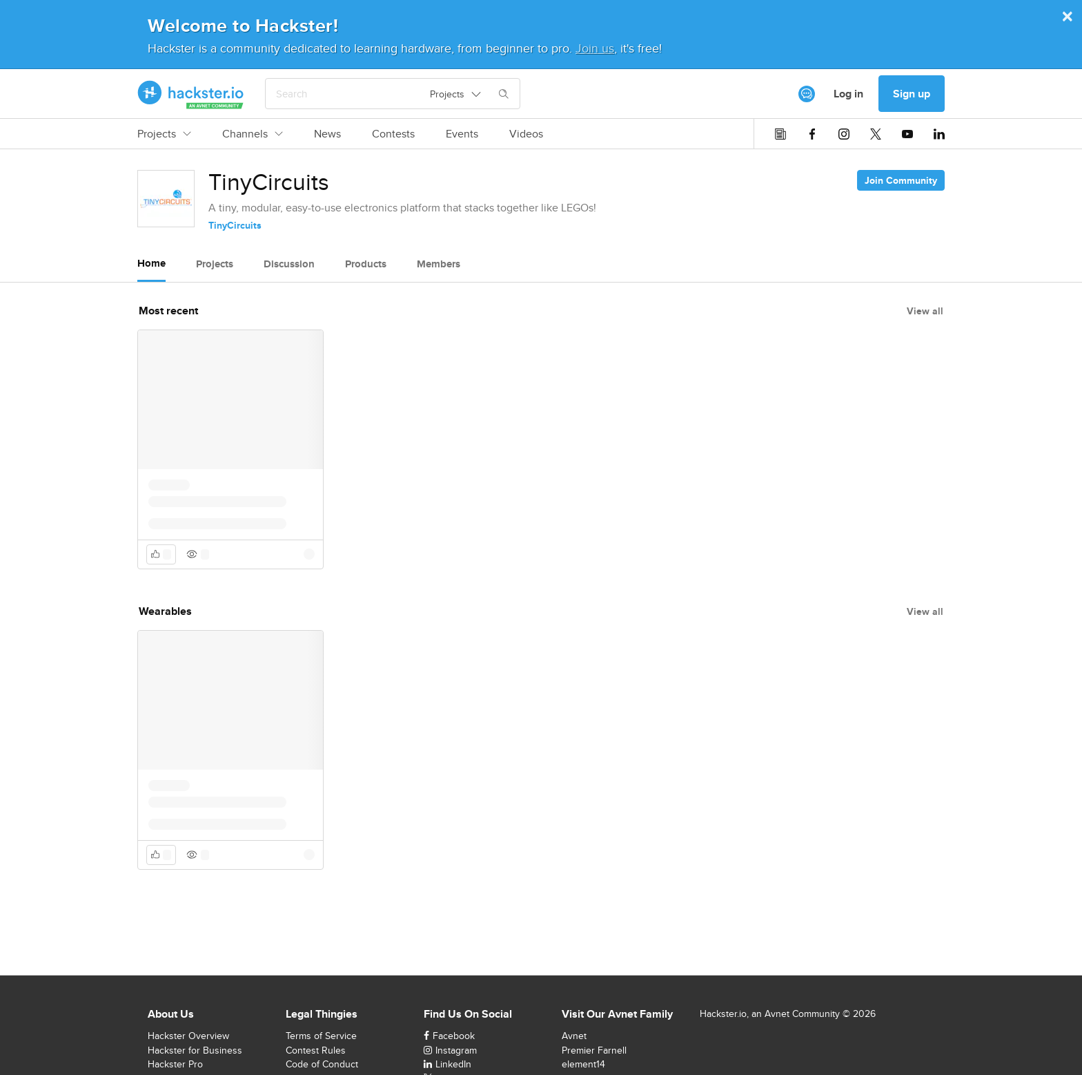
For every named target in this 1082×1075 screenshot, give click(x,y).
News (327, 134)
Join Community (901, 180)
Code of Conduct (322, 1064)
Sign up (911, 94)
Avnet (574, 1036)
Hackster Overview (188, 1036)
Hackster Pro (175, 1064)
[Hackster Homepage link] (190, 94)
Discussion (289, 264)
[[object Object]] (806, 94)
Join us (595, 48)
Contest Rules (316, 1050)
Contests (393, 134)
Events (462, 134)
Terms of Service (321, 1036)
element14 (583, 1064)
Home (151, 263)
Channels (252, 134)
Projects (164, 134)
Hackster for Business (195, 1050)
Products (365, 264)
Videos (526, 134)
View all (925, 311)
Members (438, 264)
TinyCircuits (235, 225)
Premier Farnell (594, 1050)
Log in (848, 94)
